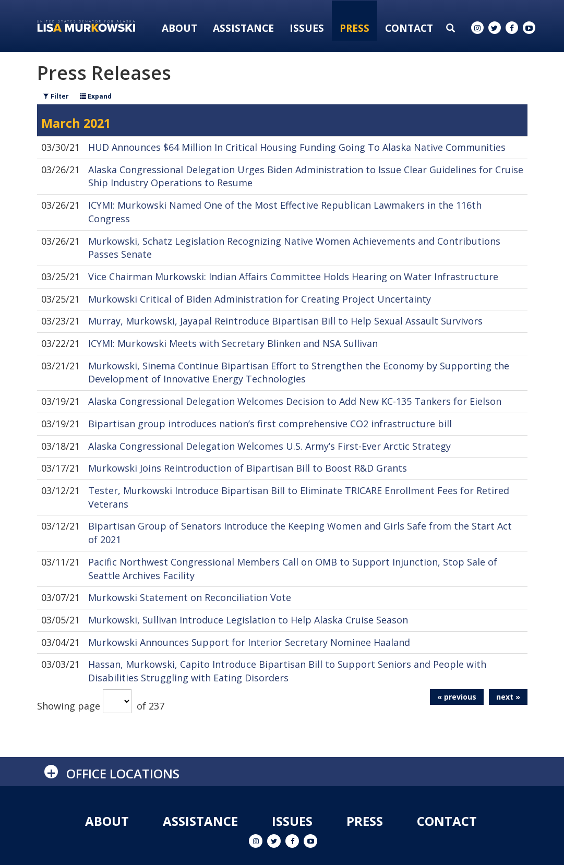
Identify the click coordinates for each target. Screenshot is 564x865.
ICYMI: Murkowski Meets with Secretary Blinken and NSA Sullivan (233, 343)
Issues (307, 28)
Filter (56, 96)
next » (508, 697)
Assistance (243, 28)
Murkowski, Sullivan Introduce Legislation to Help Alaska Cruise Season (248, 620)
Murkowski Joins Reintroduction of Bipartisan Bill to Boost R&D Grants (247, 468)
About (179, 28)
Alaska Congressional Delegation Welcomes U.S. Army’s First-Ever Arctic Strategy (269, 446)
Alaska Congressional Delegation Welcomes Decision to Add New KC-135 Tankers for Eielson (294, 401)
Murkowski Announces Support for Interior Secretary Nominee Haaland (249, 642)
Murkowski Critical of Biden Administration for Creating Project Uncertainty (259, 299)
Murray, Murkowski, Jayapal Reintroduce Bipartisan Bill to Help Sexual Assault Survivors (285, 321)
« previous (456, 697)
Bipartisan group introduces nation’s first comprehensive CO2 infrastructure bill (270, 423)
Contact (409, 28)
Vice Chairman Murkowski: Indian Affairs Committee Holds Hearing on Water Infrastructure (293, 276)
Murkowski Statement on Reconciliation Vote (189, 597)
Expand (96, 96)
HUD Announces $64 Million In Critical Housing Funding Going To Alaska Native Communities (297, 147)
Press (354, 28)
